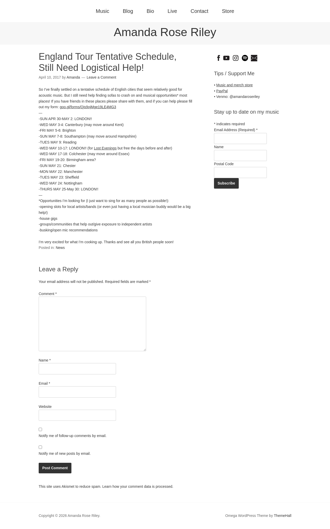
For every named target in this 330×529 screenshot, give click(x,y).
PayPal (222, 91)
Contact (199, 11)
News (60, 248)
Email (44, 383)
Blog (128, 11)
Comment (48, 294)
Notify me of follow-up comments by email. (72, 436)
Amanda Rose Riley (165, 32)
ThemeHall (282, 516)
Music (102, 11)
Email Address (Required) (236, 130)
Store (228, 11)
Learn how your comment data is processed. (137, 486)
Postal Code (224, 164)
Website (45, 407)
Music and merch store (234, 85)
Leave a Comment (101, 77)
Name (45, 360)
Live (172, 11)
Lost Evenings (105, 148)
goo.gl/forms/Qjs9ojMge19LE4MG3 (88, 107)
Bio (150, 11)
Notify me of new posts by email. (65, 453)
